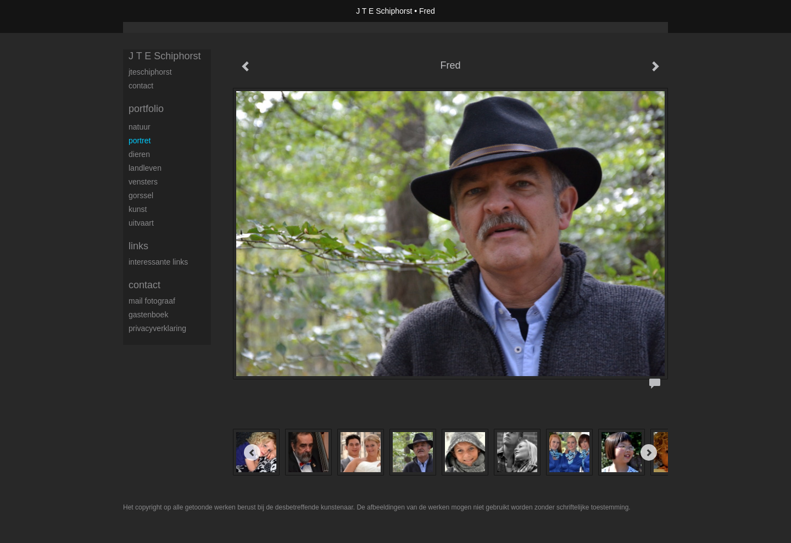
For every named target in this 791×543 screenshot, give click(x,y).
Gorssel (141, 195)
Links (138, 245)
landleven (145, 168)
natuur (140, 126)
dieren (139, 154)
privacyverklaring (157, 328)
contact (141, 85)
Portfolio (146, 108)
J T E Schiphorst (384, 11)
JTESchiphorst (150, 72)
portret (140, 140)
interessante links (158, 261)
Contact (144, 284)
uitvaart (141, 223)
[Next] (648, 452)
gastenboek (148, 314)
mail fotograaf (152, 300)
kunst (138, 209)
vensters (143, 181)
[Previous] (252, 452)
